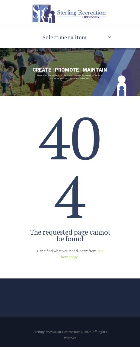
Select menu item (65, 37)
